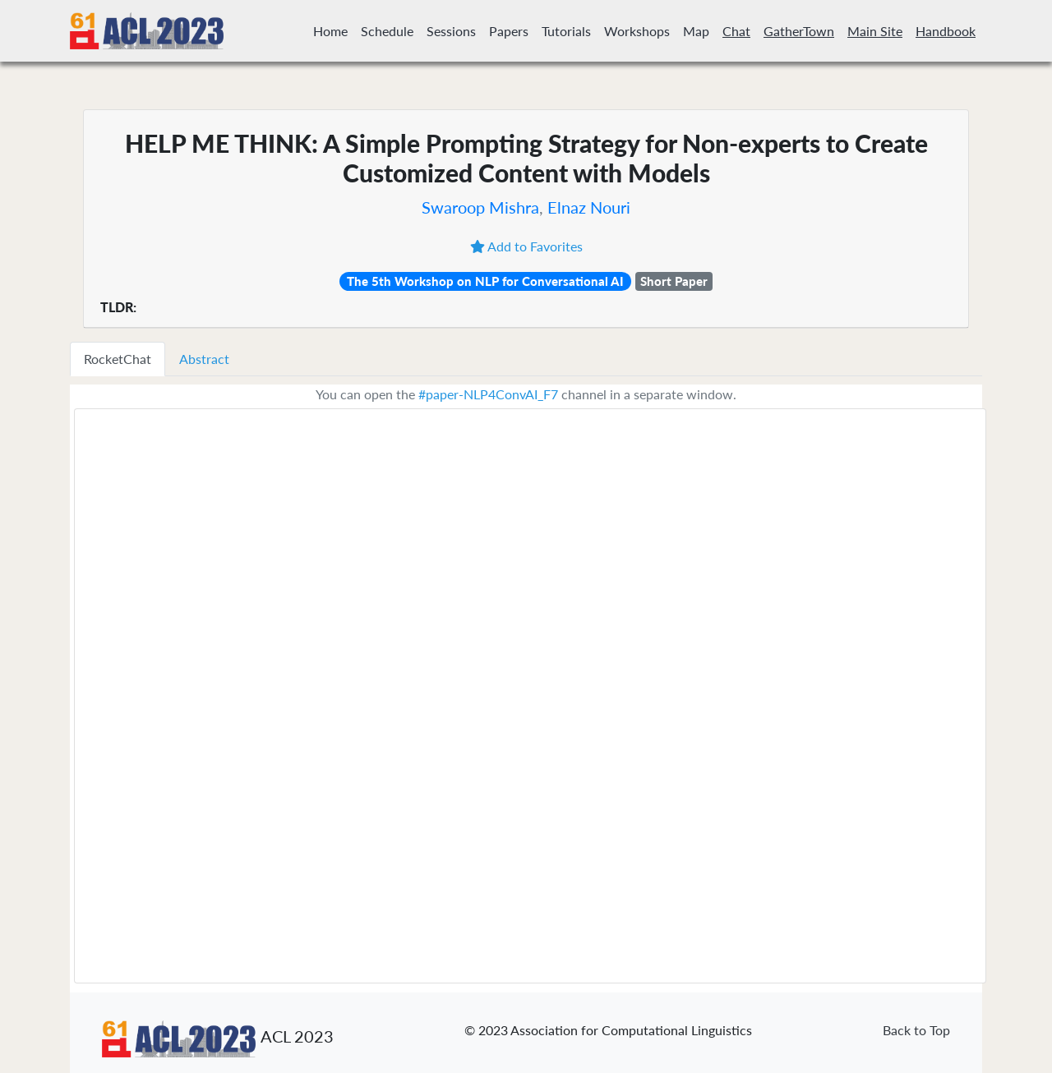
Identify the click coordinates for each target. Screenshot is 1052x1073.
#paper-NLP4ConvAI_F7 (488, 394)
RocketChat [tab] (117, 358)
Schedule (387, 31)
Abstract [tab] (204, 358)
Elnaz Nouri (588, 207)
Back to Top (916, 1030)
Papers (508, 31)
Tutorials (566, 31)
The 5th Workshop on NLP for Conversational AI (485, 281)
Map (696, 31)
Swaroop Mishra (480, 207)
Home (330, 31)
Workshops (637, 31)
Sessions (451, 31)
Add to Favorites (526, 246)
